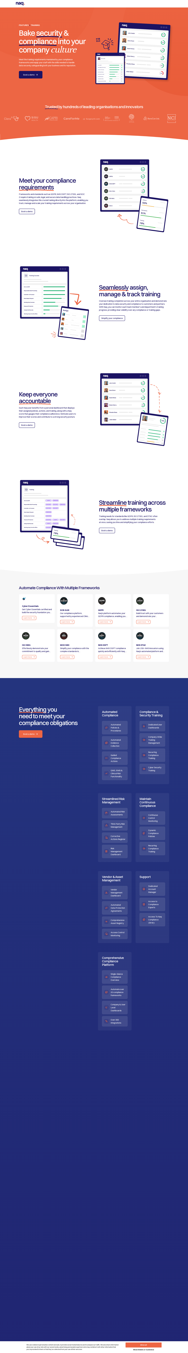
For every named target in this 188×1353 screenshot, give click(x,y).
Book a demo (153, 4)
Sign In (167, 4)
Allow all (143, 1345)
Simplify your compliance (112, 318)
